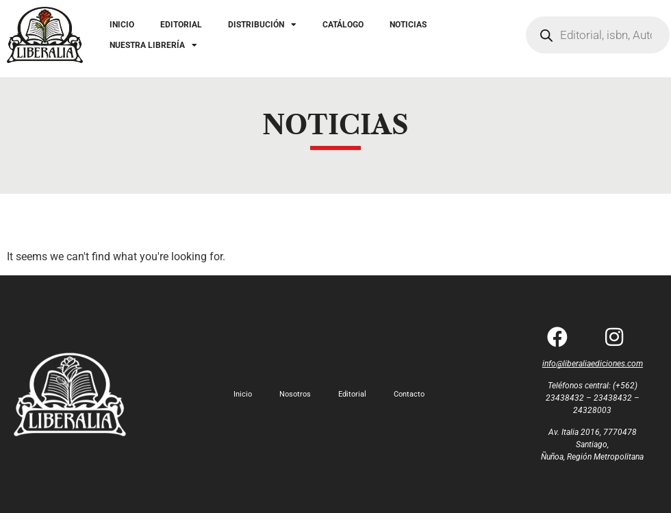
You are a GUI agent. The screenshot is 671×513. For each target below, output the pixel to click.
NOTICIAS (408, 24)
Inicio (242, 394)
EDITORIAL (181, 24)
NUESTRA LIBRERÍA (153, 45)
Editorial (352, 394)
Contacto (409, 394)
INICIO (122, 24)
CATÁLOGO (343, 24)
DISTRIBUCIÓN (262, 24)
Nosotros (295, 394)
